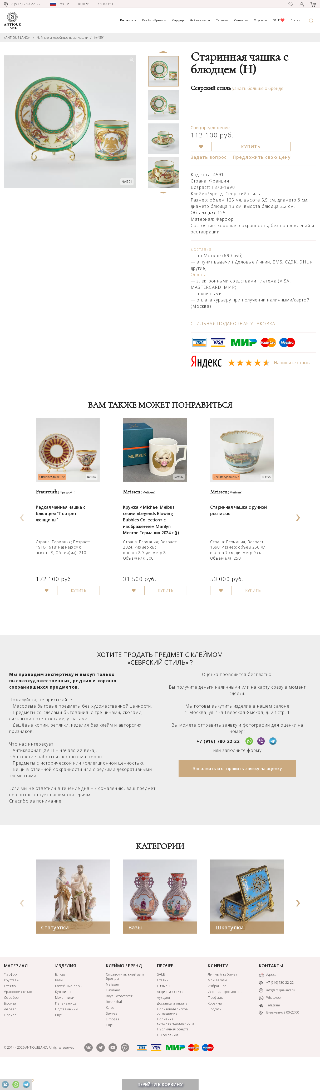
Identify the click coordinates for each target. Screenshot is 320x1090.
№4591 (99, 37)
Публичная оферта (173, 1054)
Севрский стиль (211, 88)
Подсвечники (66, 1034)
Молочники (65, 1022)
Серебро (11, 1022)
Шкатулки (229, 952)
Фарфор (178, 20)
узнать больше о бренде (257, 88)
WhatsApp (269, 1022)
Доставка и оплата (172, 1028)
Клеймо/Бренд (154, 20)
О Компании (168, 1060)
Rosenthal (114, 1026)
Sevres (111, 1038)
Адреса (267, 999)
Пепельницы (66, 1028)
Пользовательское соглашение (172, 1036)
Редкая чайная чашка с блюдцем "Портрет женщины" (64, 528)
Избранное (217, 1011)
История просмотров (225, 1016)
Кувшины (63, 1016)
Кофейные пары (68, 1011)
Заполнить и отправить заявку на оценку (237, 793)
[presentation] (22, 527)
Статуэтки (241, 20)
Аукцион (164, 1022)
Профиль (215, 1022)
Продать (215, 1034)
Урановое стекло (18, 1016)
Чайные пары (200, 20)
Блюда (60, 999)
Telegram (269, 1030)
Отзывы (163, 1011)
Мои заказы (217, 1005)
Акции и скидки (170, 1016)
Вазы (135, 952)
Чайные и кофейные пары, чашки (62, 37)
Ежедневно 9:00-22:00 (279, 1037)
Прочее (10, 1040)
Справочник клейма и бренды (125, 1001)
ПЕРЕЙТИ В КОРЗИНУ (160, 1084)
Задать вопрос (209, 157)
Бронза (10, 1028)
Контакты (106, 4)
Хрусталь (260, 20)
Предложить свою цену (262, 157)
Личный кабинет (222, 999)
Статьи (295, 20)
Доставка (201, 249)
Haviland (113, 1015)
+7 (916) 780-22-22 (218, 766)
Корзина (215, 1028)
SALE (278, 20)
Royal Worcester (119, 1021)
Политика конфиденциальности (175, 1046)
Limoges (112, 1044)
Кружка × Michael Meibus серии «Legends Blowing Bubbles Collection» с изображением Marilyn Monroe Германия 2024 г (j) (155, 536)
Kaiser (111, 1032)
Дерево (10, 1034)
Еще (58, 1040)
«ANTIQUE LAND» (17, 37)
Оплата (199, 274)
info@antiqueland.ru (277, 1015)
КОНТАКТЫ (271, 990)
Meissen (112, 1009)
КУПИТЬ (250, 147)
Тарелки (222, 20)
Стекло (10, 1011)
